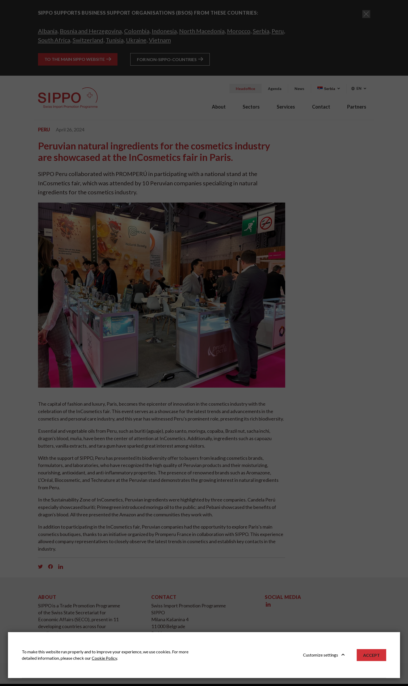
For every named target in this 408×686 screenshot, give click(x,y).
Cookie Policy (104, 658)
